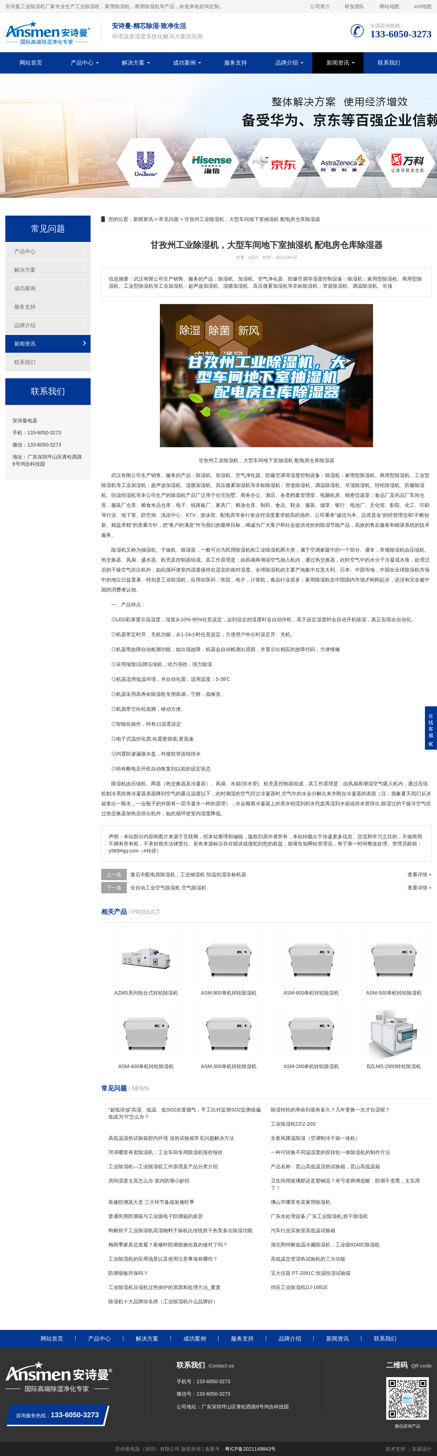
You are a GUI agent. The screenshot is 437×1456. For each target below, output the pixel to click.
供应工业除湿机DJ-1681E (299, 1287)
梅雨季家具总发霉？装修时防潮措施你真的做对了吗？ (168, 1244)
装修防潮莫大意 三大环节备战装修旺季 (151, 1202)
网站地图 (389, 6)
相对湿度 (240, 570)
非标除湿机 (267, 485)
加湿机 (223, 475)
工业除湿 (171, 580)
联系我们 (389, 63)
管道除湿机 (297, 485)
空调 (315, 550)
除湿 (330, 475)
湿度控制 (300, 475)
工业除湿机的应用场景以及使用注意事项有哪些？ (163, 1259)
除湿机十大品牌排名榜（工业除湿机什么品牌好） (163, 1301)
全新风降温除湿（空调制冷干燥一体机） (315, 1138)
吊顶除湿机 (357, 485)
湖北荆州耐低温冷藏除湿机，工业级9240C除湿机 (325, 1244)
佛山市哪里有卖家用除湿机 (300, 1202)
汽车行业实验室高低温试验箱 (303, 1230)
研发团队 (355, 6)
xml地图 (423, 6)
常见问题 (169, 219)
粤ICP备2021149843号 (250, 1449)
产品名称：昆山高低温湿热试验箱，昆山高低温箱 (325, 1166)
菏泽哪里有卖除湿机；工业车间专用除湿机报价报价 (165, 1152)
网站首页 (31, 63)
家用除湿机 (317, 580)
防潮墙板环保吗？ (128, 1273)
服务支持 (235, 63)
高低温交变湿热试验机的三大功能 (308, 1259)
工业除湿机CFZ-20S (293, 1124)
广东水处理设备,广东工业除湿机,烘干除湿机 (319, 1216)
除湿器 (188, 550)
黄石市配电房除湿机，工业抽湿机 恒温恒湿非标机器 (188, 874)
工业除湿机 (267, 550)
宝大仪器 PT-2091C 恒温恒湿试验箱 (311, 1273)
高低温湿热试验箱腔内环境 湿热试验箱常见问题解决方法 (171, 1138)
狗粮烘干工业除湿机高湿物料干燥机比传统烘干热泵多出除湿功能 (180, 1230)
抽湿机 (148, 550)
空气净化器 (248, 475)
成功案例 (184, 63)
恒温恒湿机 (123, 495)
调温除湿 (325, 485)
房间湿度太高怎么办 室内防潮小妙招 (148, 1181)
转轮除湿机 (387, 485)
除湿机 (203, 475)
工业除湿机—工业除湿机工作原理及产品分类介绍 (163, 1166)
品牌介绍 (286, 63)
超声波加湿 (163, 485)
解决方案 (133, 63)
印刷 (425, 505)
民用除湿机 (238, 550)
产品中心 (82, 63)
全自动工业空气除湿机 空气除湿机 (168, 888)
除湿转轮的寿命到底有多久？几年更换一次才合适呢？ (330, 1110)
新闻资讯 (338, 63)
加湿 (136, 485)
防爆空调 (275, 475)
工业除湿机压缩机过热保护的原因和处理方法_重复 (164, 1287)
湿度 (270, 515)
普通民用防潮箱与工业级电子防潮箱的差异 (155, 1216)
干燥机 (168, 550)
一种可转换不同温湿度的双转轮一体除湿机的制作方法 (330, 1152)
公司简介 (320, 6)
